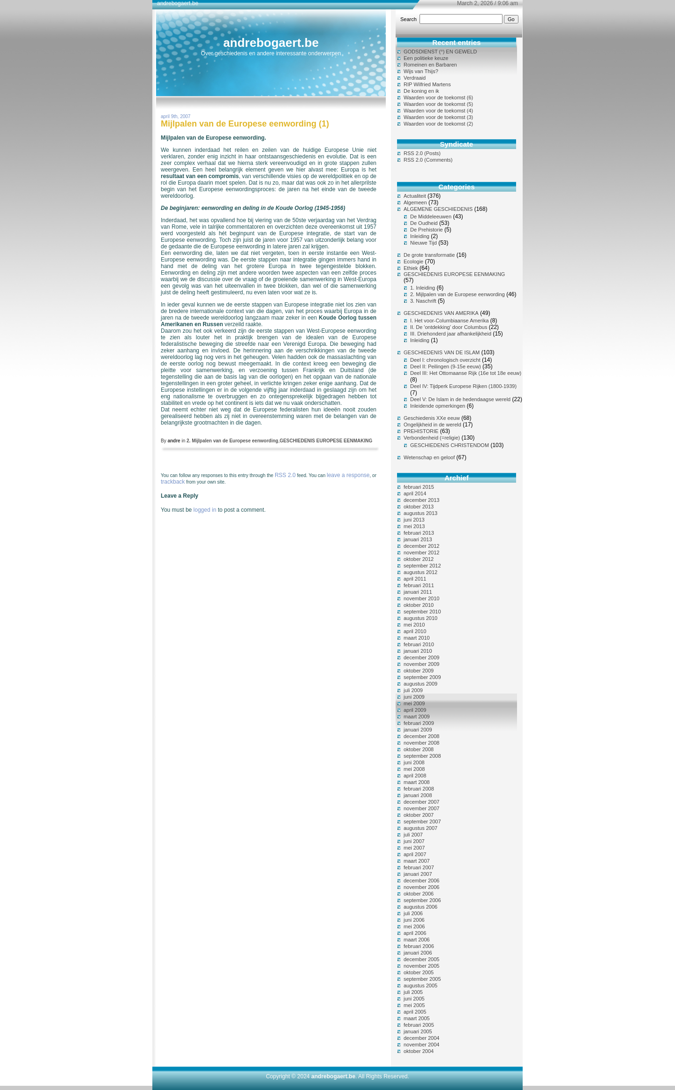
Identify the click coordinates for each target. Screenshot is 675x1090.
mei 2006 (414, 926)
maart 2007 (417, 861)
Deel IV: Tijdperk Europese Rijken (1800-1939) (463, 386)
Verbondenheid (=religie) (432, 437)
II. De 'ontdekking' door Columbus (448, 327)
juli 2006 (413, 913)
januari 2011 (418, 592)
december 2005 (421, 959)
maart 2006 (417, 939)
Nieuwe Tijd (423, 243)
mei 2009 (414, 703)
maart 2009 (417, 716)
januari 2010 (418, 651)
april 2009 (415, 710)
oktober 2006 (419, 893)
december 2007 (421, 802)
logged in (205, 510)
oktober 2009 (419, 670)
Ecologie (413, 261)
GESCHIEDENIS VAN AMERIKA (441, 313)
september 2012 (422, 565)
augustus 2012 (420, 572)
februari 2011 (419, 585)
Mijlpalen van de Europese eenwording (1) (245, 123)
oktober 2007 (419, 815)
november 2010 (421, 598)
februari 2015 (419, 487)
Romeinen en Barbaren (430, 64)
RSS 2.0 (285, 475)
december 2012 (421, 546)
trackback (173, 481)
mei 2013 (414, 526)
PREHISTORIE (421, 431)
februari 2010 (419, 644)
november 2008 (421, 743)
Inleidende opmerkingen (437, 406)
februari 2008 (419, 788)
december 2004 (421, 1038)
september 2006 (422, 900)
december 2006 (421, 880)
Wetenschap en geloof (429, 457)
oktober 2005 (419, 972)
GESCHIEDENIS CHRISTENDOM (449, 445)
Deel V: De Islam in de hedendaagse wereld (460, 399)
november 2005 (421, 966)
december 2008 (421, 736)
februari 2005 (419, 1025)
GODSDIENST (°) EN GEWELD (440, 51)
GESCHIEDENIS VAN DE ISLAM (442, 352)
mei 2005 (414, 1005)
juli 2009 (413, 690)
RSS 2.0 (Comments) (428, 160)
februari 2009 (419, 723)
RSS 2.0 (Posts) (422, 153)
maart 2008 (417, 782)
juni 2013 (414, 520)
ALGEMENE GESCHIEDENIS (438, 209)
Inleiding (419, 236)
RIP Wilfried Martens (427, 84)
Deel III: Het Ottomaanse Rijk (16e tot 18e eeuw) (465, 373)
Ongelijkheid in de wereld (432, 424)
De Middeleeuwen (430, 216)
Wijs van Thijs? (421, 71)
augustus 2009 (420, 684)
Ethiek (411, 268)
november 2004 (421, 1044)
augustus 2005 (420, 985)
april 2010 (415, 631)
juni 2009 (414, 697)
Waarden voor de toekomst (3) (438, 117)
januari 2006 (418, 953)
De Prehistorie (426, 229)
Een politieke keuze (426, 58)
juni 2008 (414, 762)
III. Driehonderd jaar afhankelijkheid (450, 333)
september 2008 (422, 756)
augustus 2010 (420, 618)
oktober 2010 (419, 605)
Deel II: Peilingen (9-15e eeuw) (445, 366)
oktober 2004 (419, 1051)
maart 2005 (417, 1018)
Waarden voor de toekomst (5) (438, 104)
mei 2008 (414, 769)
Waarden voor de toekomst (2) (438, 124)
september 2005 (422, 979)
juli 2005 (413, 992)
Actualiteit (415, 196)
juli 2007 (413, 834)
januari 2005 (418, 1031)
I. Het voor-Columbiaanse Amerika (449, 320)
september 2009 (422, 677)
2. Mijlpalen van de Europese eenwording (232, 440)
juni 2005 (414, 998)
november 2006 (421, 887)
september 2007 (422, 821)
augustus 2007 (420, 828)
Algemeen (415, 202)
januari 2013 (418, 539)
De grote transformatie (429, 255)
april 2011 (415, 579)
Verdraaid (415, 78)
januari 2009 (418, 729)
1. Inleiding (422, 288)
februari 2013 (419, 533)
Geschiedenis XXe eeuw (432, 418)
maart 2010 (417, 638)
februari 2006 (419, 946)
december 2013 (421, 500)
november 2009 (421, 664)
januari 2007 (418, 874)
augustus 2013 (420, 513)
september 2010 (422, 611)
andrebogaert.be (271, 43)
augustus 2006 (420, 907)
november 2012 (421, 552)
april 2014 (415, 493)
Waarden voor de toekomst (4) (438, 110)
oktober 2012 (419, 559)
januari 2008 (418, 795)
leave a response (348, 475)
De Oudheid (424, 223)
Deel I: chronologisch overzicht (445, 360)
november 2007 (421, 808)
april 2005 (415, 1012)
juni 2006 (414, 920)
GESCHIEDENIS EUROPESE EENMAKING (325, 440)
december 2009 (421, 657)
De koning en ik (421, 91)
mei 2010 (414, 624)
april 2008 (415, 775)
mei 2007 (414, 848)
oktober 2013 (419, 506)
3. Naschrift (423, 301)
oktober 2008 (419, 749)
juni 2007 (414, 841)
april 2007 (415, 854)
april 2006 (415, 933)
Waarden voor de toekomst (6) (438, 97)
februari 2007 (419, 867)
